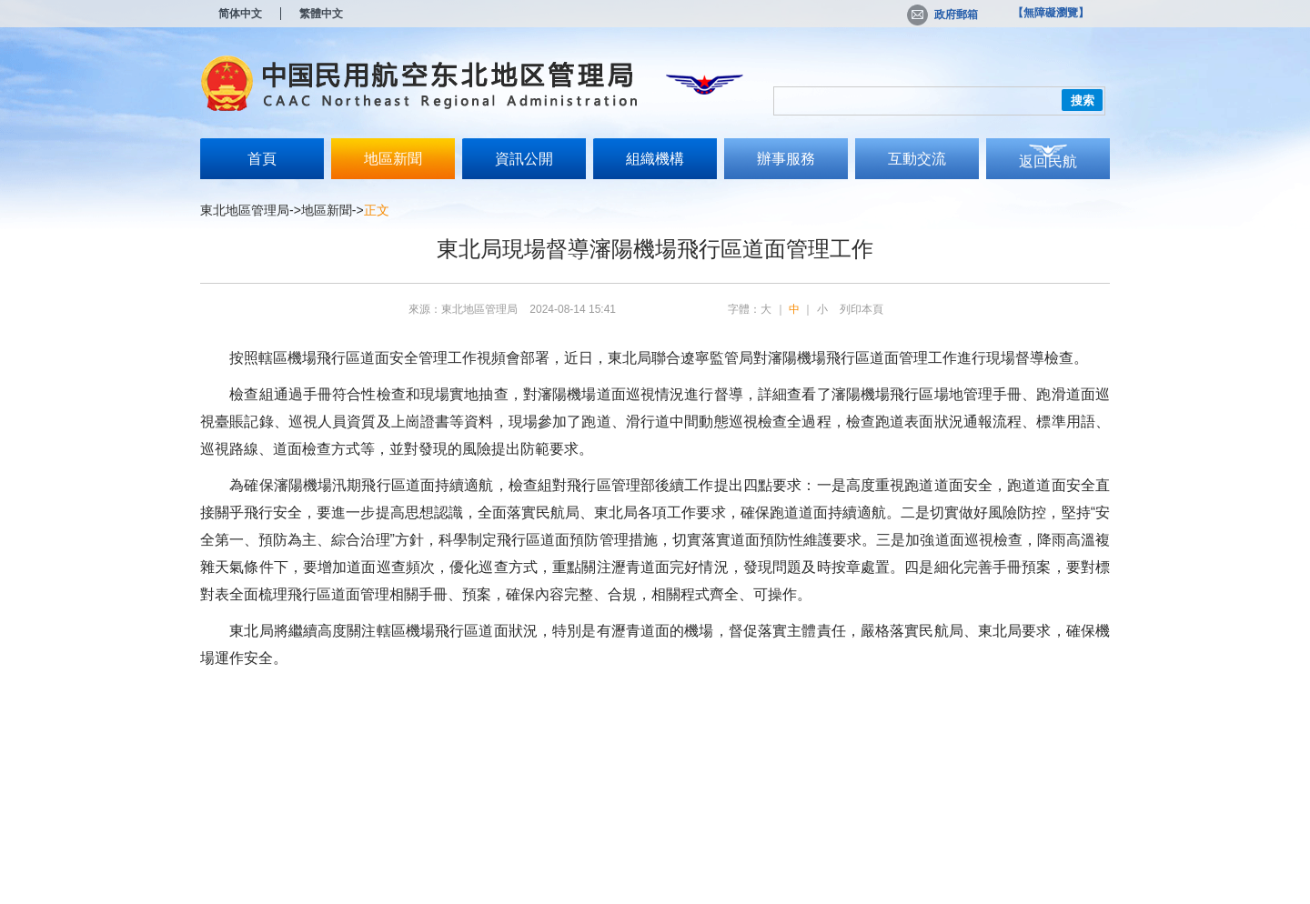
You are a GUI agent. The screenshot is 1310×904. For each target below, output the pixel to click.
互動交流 (917, 158)
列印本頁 (861, 309)
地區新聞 (393, 158)
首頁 (262, 158)
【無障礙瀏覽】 (1051, 12)
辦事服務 (786, 158)
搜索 (1082, 100)
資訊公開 (524, 158)
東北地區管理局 (244, 210)
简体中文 (240, 13)
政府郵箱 (942, 14)
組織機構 (655, 158)
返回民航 (1048, 161)
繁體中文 (321, 13)
